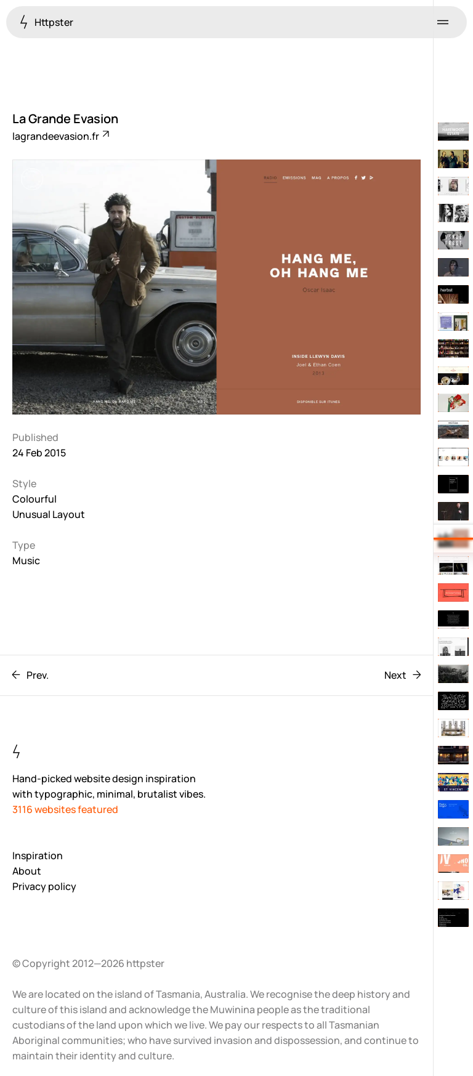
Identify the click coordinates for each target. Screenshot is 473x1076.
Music (26, 560)
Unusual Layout (48, 514)
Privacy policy (44, 886)
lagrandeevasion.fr (60, 136)
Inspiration (37, 855)
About (26, 871)
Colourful (34, 499)
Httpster (46, 22)
